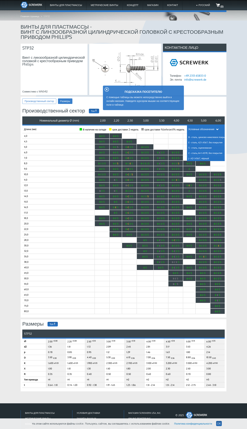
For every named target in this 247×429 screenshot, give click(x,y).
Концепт (132, 5)
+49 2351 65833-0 (195, 75)
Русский (204, 5)
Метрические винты (104, 5)
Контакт (172, 5)
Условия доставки (88, 413)
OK (219, 423)
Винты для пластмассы (66, 5)
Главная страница (30, 16)
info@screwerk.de (195, 79)
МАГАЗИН (152, 5)
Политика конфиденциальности (193, 423)
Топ (94, 111)
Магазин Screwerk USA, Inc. (144, 413)
